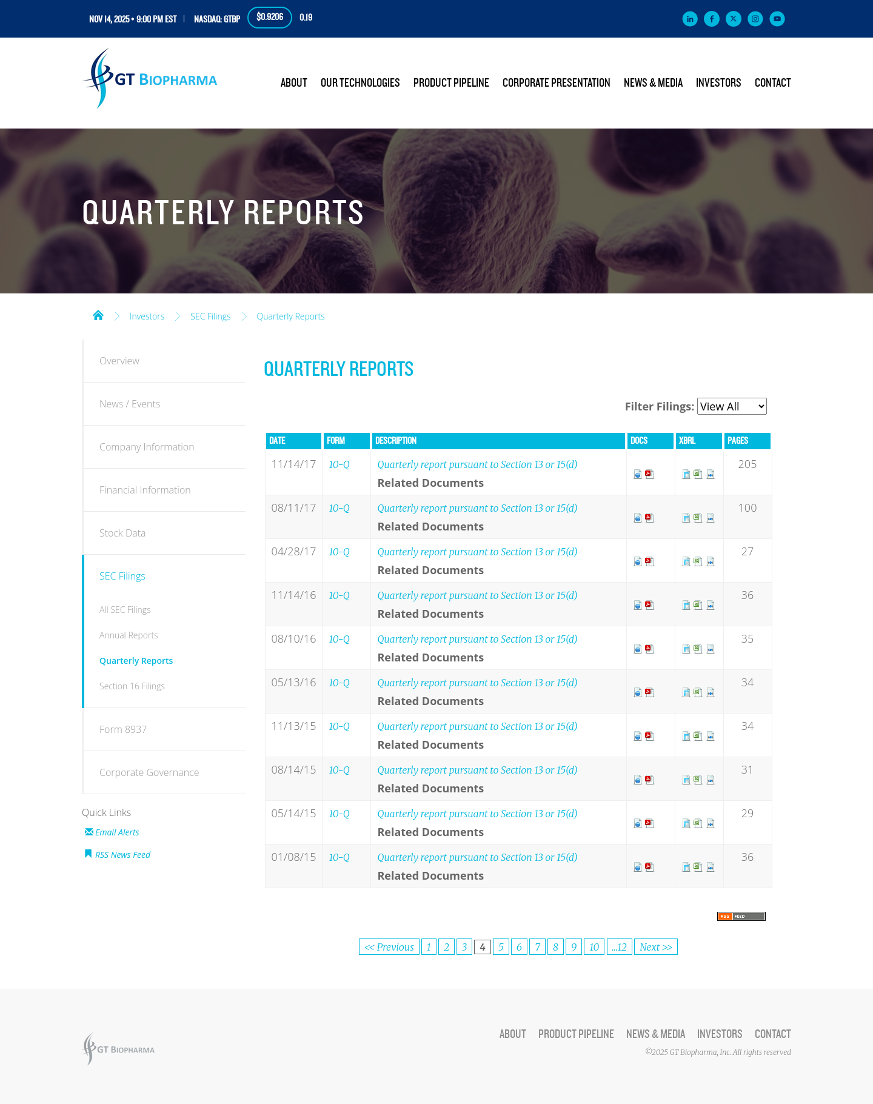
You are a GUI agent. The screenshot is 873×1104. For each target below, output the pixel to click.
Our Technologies (360, 83)
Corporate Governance (149, 772)
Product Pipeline (451, 83)
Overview (119, 360)
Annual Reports (128, 635)
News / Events (129, 403)
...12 (619, 947)
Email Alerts (117, 832)
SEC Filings (210, 316)
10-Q (339, 464)
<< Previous (389, 947)
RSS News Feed (122, 854)
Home (98, 314)
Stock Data (122, 533)
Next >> (656, 947)
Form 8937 (123, 729)
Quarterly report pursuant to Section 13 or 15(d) (477, 464)
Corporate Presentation (556, 83)
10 (594, 947)
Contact (773, 83)
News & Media (653, 83)
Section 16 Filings (132, 686)
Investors (718, 83)
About (294, 83)
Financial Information (145, 490)
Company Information (147, 446)
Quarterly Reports (291, 316)
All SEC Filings (125, 609)
